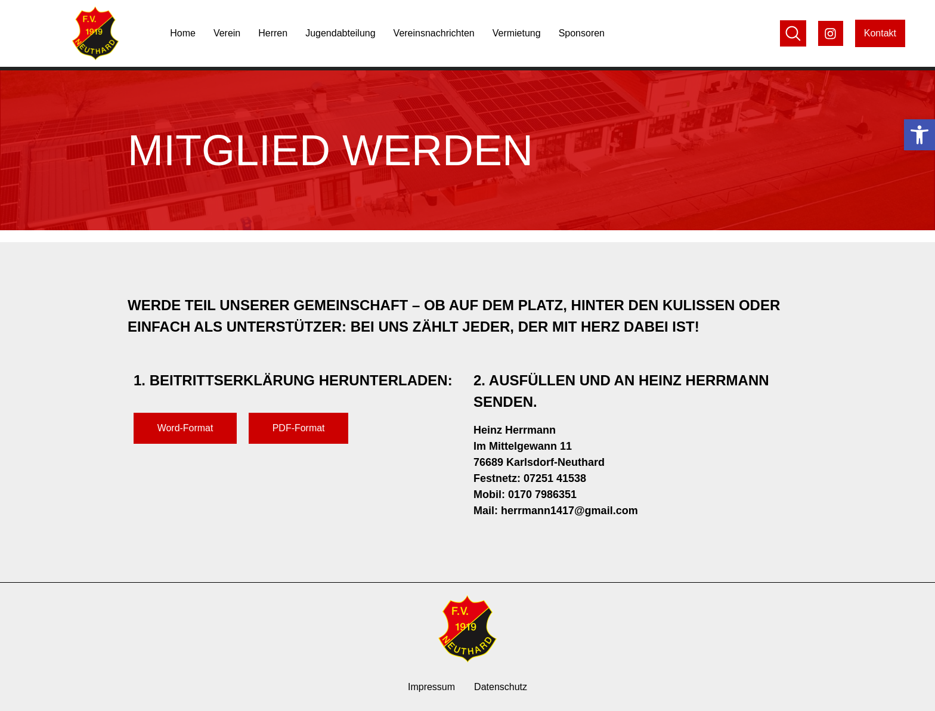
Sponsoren (582, 33)
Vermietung (517, 33)
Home (183, 33)
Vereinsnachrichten (434, 33)
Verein (226, 33)
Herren (272, 33)
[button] (919, 134)
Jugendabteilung (340, 33)
